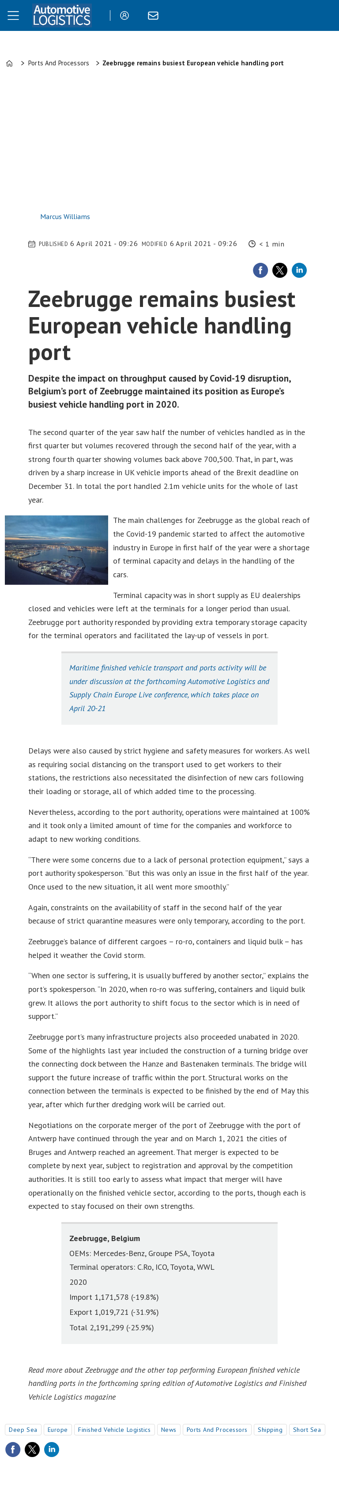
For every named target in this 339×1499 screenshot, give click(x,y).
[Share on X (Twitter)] (280, 270)
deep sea (23, 1430)
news (169, 1430)
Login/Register (126, 15)
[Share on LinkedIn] (299, 270)
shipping (270, 1430)
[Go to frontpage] (61, 15)
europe (58, 1430)
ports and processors (217, 1430)
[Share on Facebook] (260, 270)
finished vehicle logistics (114, 1430)
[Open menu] (13, 15)
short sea (307, 1430)
